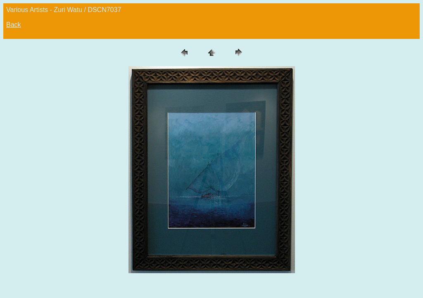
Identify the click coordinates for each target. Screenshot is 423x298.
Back (13, 24)
